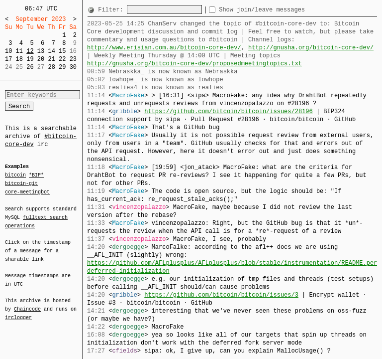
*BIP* (36, 175)
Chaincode (27, 303)
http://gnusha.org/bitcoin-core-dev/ (311, 47)
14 (51, 51)
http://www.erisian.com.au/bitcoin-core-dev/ (164, 47)
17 (8, 59)
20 (40, 59)
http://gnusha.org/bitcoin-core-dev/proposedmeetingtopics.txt (194, 63)
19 (29, 59)
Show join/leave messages (280, 9)
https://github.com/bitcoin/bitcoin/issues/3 (221, 295)
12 (29, 51)
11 (19, 51)
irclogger (18, 311)
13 (40, 51)
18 (19, 59)
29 (62, 67)
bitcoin (15, 175)
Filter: (112, 9)
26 (29, 67)
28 (51, 67)
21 (51, 59)
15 (62, 51)
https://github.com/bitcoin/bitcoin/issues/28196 (228, 111)
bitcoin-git (21, 183)
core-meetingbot (27, 191)
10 (8, 51)
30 (73, 67)
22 (62, 59)
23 (73, 59)
